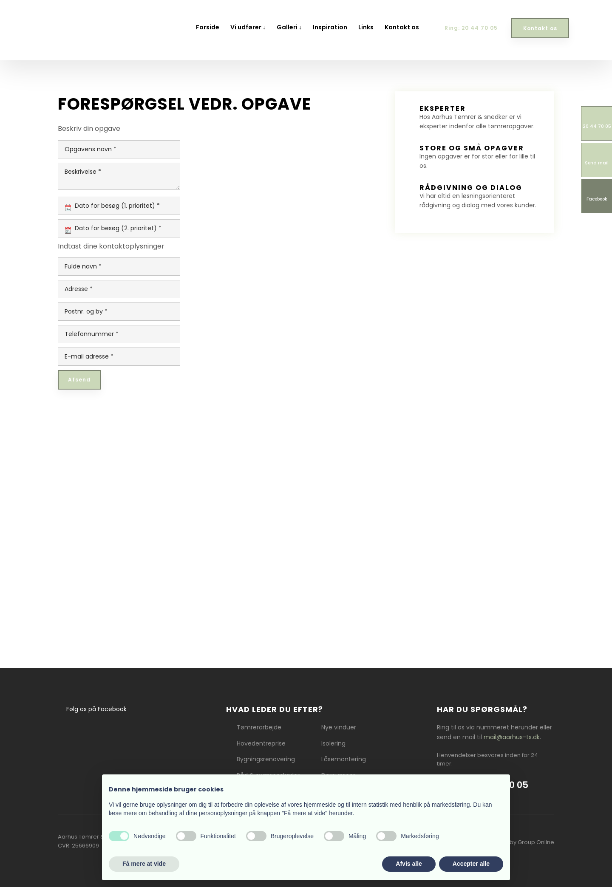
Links (366, 27)
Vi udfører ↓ (248, 27)
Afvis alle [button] (409, 863)
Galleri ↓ (289, 27)
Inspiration (330, 27)
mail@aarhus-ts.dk (512, 737)
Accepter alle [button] (471, 863)
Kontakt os (402, 27)
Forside (207, 27)
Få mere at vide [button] (144, 863)
